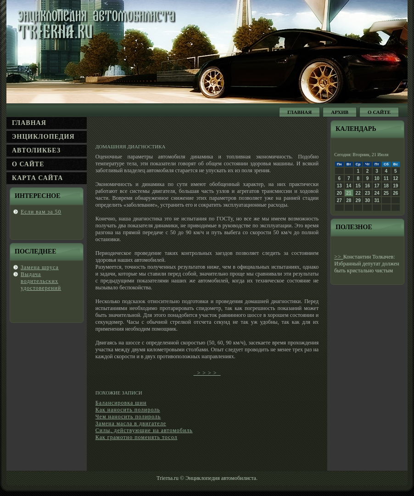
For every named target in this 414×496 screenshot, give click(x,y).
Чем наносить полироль (128, 416)
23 (367, 193)
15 (358, 185)
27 (339, 200)
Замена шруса (40, 267)
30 (367, 200)
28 (348, 200)
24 (376, 193)
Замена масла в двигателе (130, 423)
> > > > (206, 373)
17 (376, 185)
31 (376, 200)
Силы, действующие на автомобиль (144, 430)
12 (395, 178)
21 (348, 193)
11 (386, 178)
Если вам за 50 (41, 212)
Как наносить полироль (127, 409)
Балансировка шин (121, 403)
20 (339, 193)
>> (338, 257)
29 (358, 200)
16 (367, 185)
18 (386, 185)
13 (339, 185)
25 (386, 193)
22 (358, 193)
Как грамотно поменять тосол (136, 437)
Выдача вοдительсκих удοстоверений (41, 281)
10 (376, 178)
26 (395, 193)
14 (348, 185)
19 (395, 185)
